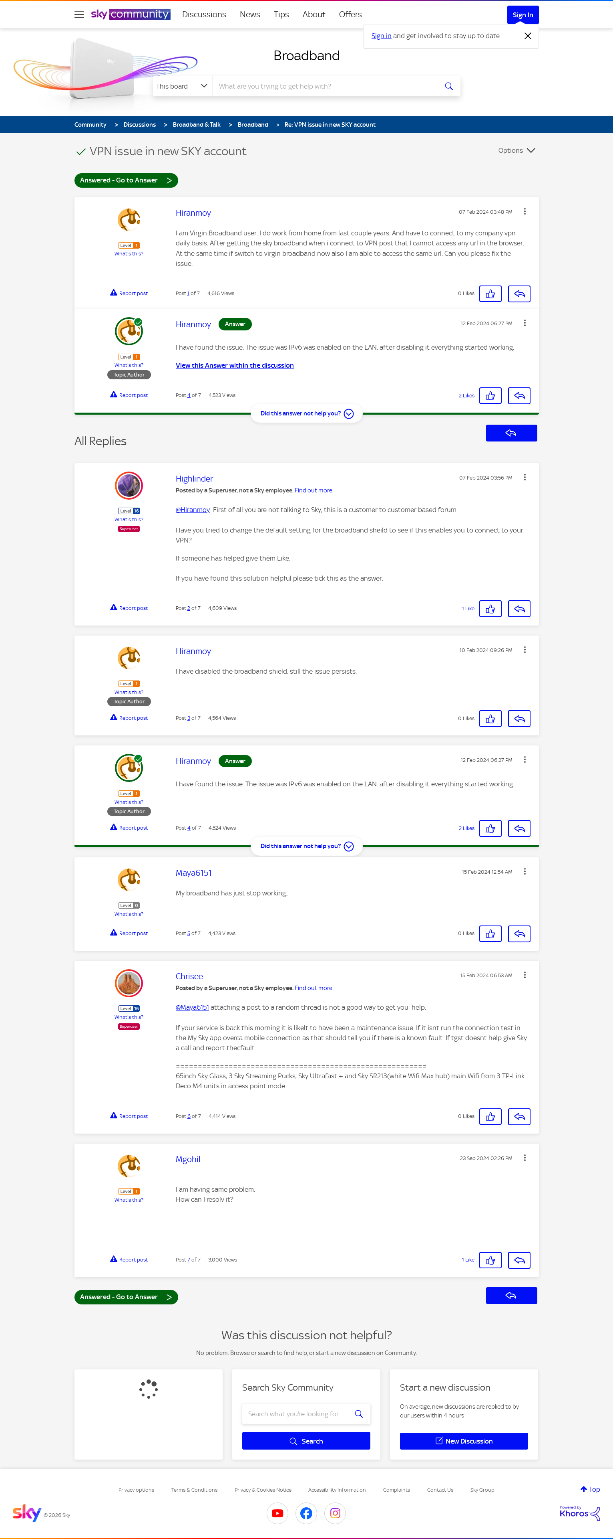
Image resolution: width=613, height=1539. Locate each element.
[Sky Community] (131, 14)
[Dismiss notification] (528, 36)
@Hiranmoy (193, 510)
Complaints (396, 1490)
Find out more (313, 490)
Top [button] (594, 1489)
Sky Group (482, 1490)
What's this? (129, 254)
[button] (525, 211)
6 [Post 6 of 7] (189, 1116)
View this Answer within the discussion (235, 365)
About (314, 14)
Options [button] (510, 150)
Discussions (204, 14)
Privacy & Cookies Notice (263, 1490)
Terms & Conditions (194, 1490)
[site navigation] (79, 14)
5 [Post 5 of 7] (188, 933)
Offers (350, 14)
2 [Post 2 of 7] (188, 608)
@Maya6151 (192, 1007)
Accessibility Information (337, 1490)
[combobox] (324, 86)
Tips (281, 14)
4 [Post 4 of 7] (189, 395)
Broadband (306, 55)
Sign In (523, 15)
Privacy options (136, 1490)
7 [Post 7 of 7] (188, 1260)
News (250, 14)
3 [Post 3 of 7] (188, 718)
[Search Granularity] (183, 86)
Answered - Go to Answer (126, 179)
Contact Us (440, 1490)
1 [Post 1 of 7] (188, 293)
